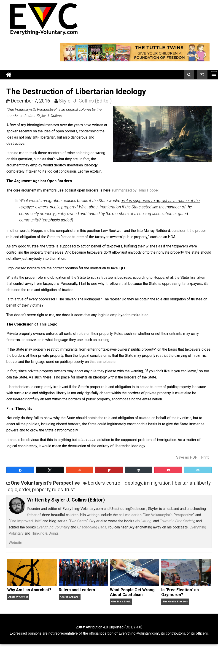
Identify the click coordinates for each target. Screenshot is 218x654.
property (41, 489)
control (114, 483)
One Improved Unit (25, 521)
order (24, 489)
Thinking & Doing (44, 533)
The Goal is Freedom (175, 601)
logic (11, 489)
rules (57, 489)
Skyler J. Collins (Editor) (85, 101)
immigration (157, 483)
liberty (203, 483)
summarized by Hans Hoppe (134, 190)
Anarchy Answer (18, 596)
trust (70, 489)
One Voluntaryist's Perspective (45, 483)
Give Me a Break (121, 601)
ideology (132, 483)
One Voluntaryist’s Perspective (168, 515)
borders (96, 483)
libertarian (183, 483)
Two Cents (78, 521)
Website (15, 543)
